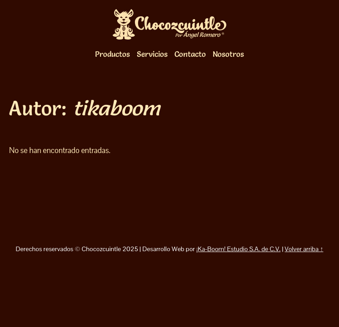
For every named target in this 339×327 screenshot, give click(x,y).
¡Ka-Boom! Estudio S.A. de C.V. (238, 249)
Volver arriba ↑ (304, 249)
